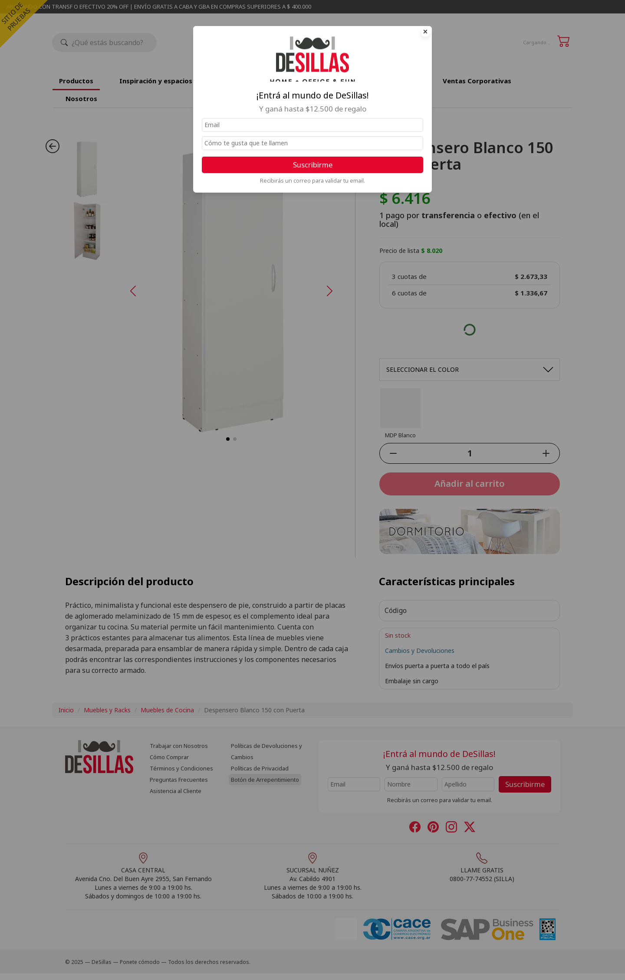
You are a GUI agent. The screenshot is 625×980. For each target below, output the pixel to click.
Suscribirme (312, 165)
